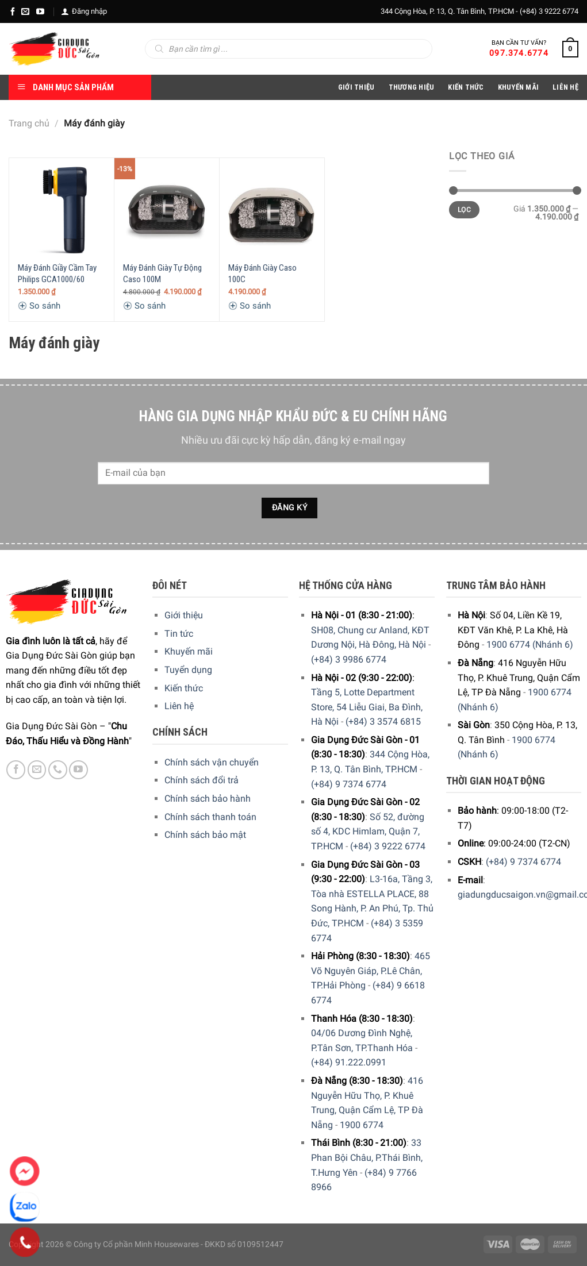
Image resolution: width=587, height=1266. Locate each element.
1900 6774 (361, 1124)
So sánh (39, 306)
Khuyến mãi (188, 651)
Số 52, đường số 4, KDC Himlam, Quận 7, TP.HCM (367, 831)
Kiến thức (466, 87)
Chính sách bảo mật (205, 834)
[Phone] (25, 1242)
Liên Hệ (565, 87)
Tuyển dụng (188, 669)
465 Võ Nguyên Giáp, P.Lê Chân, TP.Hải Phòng (370, 971)
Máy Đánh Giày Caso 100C (262, 273)
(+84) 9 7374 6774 (348, 784)
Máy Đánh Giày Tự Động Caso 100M (162, 273)
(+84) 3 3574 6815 (383, 721)
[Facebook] (13, 11)
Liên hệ (179, 706)
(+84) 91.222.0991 (348, 1062)
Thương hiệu (412, 87)
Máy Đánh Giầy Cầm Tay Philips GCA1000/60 (57, 273)
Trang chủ (29, 123)
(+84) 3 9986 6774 (348, 659)
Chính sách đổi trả (201, 780)
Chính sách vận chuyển (211, 762)
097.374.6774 (518, 52)
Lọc (464, 210)
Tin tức (178, 633)
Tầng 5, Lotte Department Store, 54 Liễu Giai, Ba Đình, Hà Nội (367, 707)
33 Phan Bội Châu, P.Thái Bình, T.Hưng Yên (367, 1157)
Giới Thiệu (356, 87)
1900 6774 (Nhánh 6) (529, 644)
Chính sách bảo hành (207, 798)
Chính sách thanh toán (210, 816)
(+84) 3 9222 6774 (549, 11)
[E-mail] (25, 11)
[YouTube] (40, 11)
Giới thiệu (183, 615)
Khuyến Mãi (518, 87)
